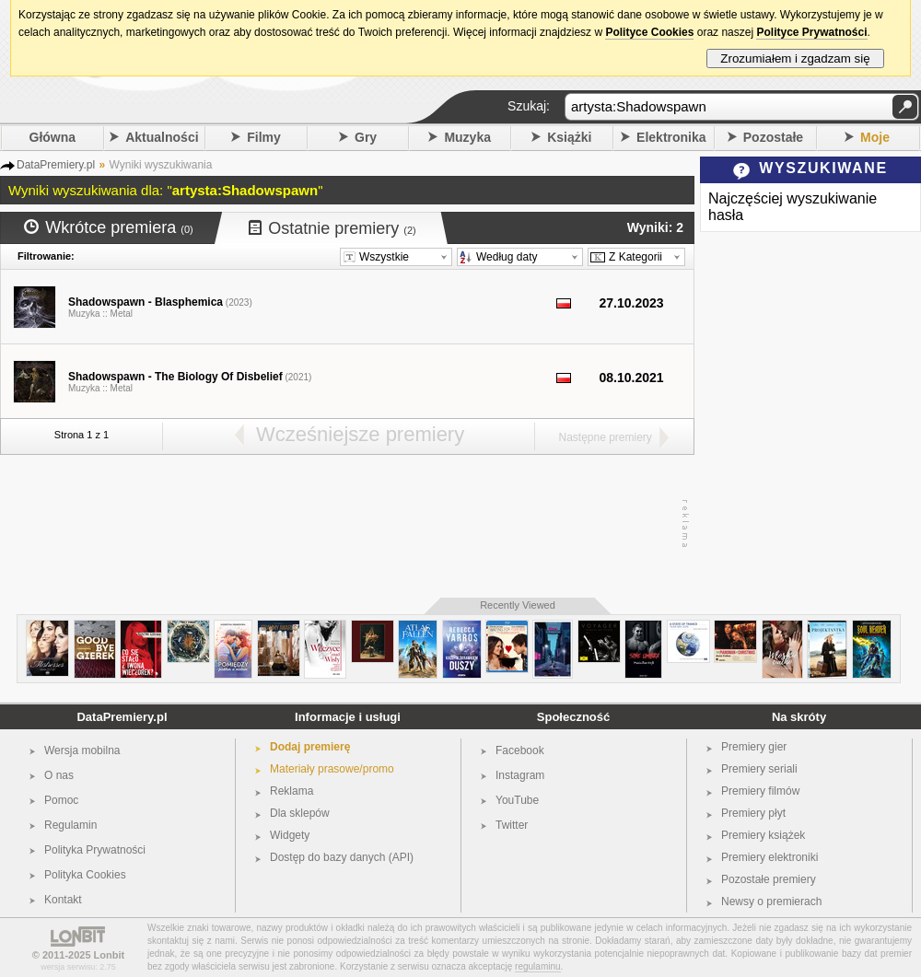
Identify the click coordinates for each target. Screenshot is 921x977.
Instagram (519, 775)
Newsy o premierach (771, 901)
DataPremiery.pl (121, 717)
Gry (366, 137)
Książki (569, 137)
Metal (122, 313)
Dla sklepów (300, 813)
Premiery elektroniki (769, 857)
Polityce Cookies (649, 32)
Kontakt (63, 899)
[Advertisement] (342, 524)
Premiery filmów (760, 791)
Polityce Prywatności (811, 32)
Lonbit (109, 954)
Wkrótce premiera (108, 227)
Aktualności (161, 137)
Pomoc (61, 800)
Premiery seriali (759, 768)
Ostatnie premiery (332, 228)
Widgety (289, 835)
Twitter (511, 825)
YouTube (517, 800)
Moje (875, 137)
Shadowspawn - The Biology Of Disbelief (175, 376)
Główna (52, 137)
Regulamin (70, 825)
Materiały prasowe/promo (332, 768)
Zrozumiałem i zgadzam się (795, 58)
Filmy (264, 137)
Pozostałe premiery (768, 879)
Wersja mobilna (82, 750)
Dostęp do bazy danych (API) (342, 857)
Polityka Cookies (85, 874)
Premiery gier (754, 746)
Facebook (519, 750)
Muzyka (467, 137)
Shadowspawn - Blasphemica (145, 302)
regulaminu (537, 966)
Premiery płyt (753, 813)
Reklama (291, 791)
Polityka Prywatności (95, 849)
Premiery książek (763, 835)
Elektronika (670, 137)
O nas (59, 775)
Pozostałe (773, 137)
